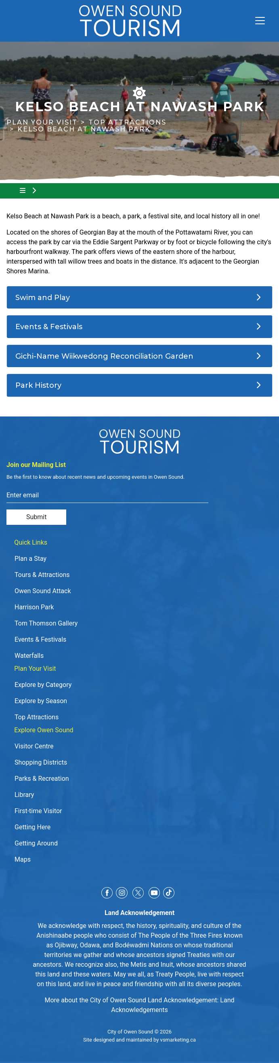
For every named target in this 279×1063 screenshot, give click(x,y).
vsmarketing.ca (178, 1040)
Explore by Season (41, 701)
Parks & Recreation (42, 778)
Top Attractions (127, 122)
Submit (36, 517)
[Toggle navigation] (257, 20)
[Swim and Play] (139, 297)
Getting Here (32, 827)
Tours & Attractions (42, 575)
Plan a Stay (30, 558)
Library (24, 795)
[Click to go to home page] (130, 20)
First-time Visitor (38, 811)
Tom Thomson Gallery (46, 623)
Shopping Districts (41, 762)
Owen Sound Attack (43, 591)
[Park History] (139, 385)
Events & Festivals (40, 639)
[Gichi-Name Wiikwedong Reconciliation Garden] (139, 356)
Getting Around (36, 843)
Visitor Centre (34, 746)
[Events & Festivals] (139, 326)
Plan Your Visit (42, 122)
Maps (23, 859)
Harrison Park (34, 607)
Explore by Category (43, 685)
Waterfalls (29, 655)
